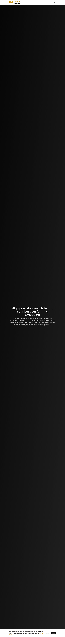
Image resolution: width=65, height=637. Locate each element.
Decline (47, 633)
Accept (53, 633)
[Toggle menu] (54, 2)
